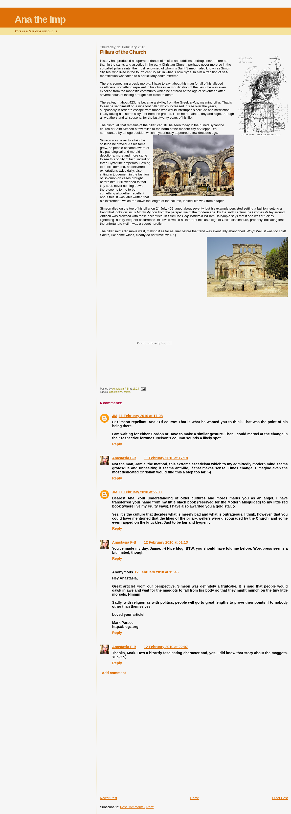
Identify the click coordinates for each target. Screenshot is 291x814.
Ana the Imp (40, 19)
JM (114, 416)
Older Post (280, 798)
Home (194, 798)
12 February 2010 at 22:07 (166, 647)
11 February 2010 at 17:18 (166, 458)
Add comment (114, 673)
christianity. (115, 392)
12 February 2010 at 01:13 (166, 542)
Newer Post (108, 798)
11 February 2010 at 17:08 (141, 416)
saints (127, 392)
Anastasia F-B (124, 458)
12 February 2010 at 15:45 (156, 572)
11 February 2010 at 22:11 (141, 492)
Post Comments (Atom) (137, 807)
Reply (117, 444)
